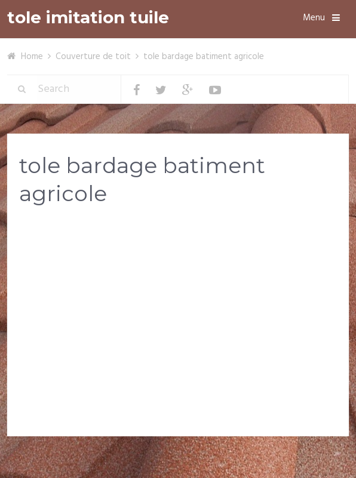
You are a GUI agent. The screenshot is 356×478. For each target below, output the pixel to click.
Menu (314, 18)
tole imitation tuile (88, 17)
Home (32, 57)
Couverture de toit (93, 57)
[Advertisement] (178, 309)
